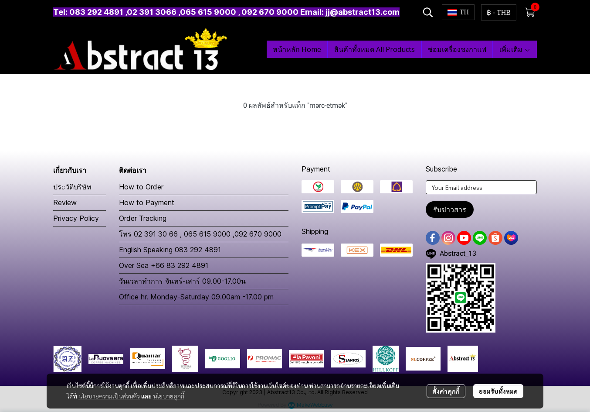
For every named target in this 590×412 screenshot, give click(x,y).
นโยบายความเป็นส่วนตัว (109, 396)
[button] (427, 12)
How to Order (141, 186)
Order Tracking (142, 218)
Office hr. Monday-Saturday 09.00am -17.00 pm (196, 296)
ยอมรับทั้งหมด (498, 391)
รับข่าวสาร (449, 209)
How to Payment (146, 202)
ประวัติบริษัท (72, 186)
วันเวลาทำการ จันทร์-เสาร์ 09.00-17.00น (182, 281)
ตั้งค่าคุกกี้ (446, 391)
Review (65, 202)
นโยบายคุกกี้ (168, 396)
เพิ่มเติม (515, 49)
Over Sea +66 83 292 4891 (163, 265)
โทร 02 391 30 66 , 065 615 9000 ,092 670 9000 (200, 234)
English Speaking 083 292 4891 (170, 249)
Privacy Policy (76, 218)
